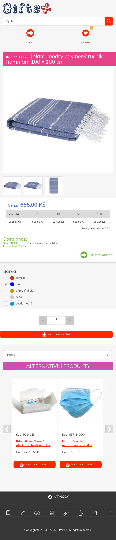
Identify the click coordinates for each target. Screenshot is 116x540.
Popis (11, 355)
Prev (7, 429)
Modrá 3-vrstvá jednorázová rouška (77, 443)
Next (109, 429)
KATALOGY (58, 496)
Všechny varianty (101, 255)
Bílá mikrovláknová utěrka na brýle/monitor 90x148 (33, 445)
